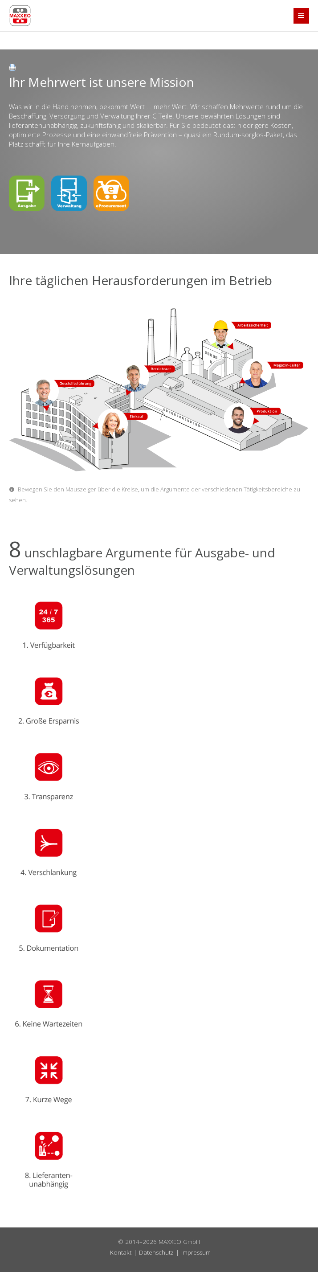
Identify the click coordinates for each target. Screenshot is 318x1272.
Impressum (196, 1252)
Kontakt (120, 1252)
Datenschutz (156, 1252)
